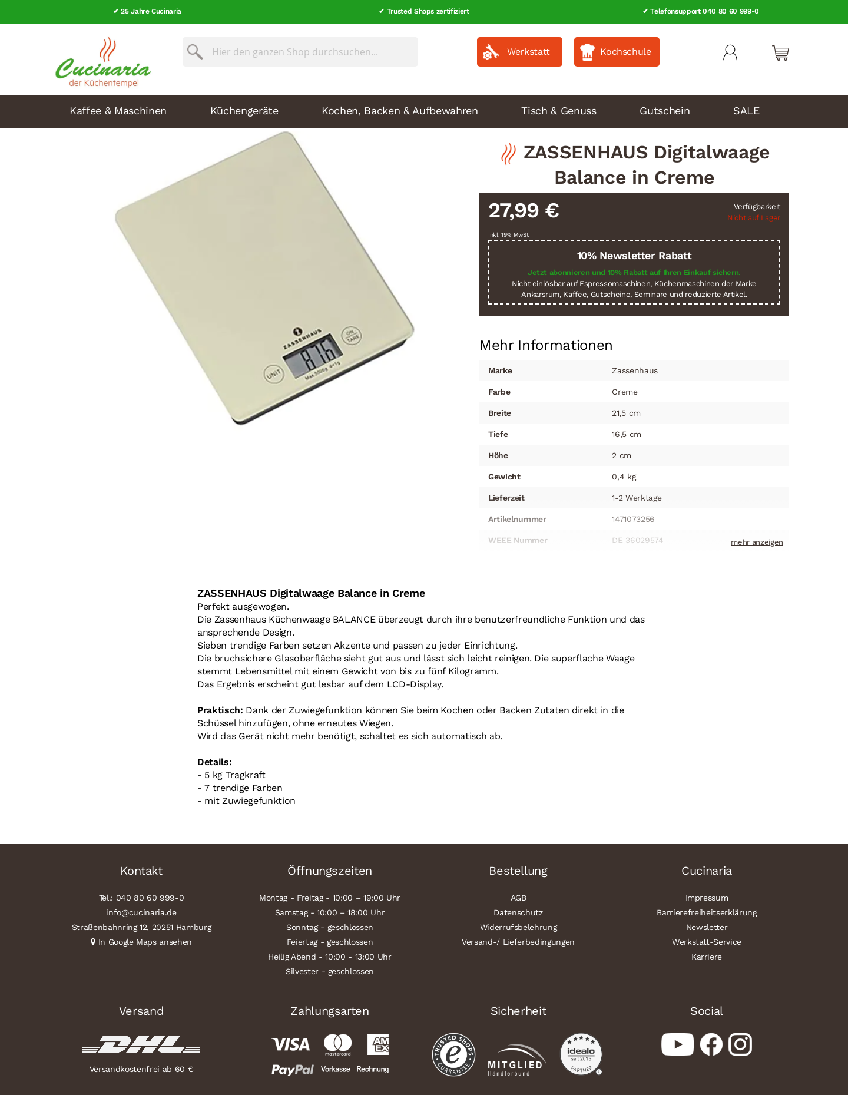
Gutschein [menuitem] (665, 110)
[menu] (424, 110)
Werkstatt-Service (706, 941)
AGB (518, 897)
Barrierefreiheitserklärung (706, 912)
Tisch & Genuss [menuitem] (558, 110)
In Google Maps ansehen (145, 941)
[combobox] (300, 51)
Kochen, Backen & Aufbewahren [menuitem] (400, 110)
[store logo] (100, 58)
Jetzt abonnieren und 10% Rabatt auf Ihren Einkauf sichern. (634, 271)
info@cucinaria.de (141, 912)
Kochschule (625, 51)
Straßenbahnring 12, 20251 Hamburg (141, 926)
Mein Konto (730, 51)
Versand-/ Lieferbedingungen (518, 941)
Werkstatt (528, 51)
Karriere (706, 956)
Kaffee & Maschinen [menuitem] (118, 110)
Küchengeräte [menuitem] (244, 110)
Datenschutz (517, 912)
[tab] (546, 344)
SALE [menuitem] (746, 110)
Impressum (706, 897)
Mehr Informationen (546, 343)
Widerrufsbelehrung (518, 926)
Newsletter (707, 926)
